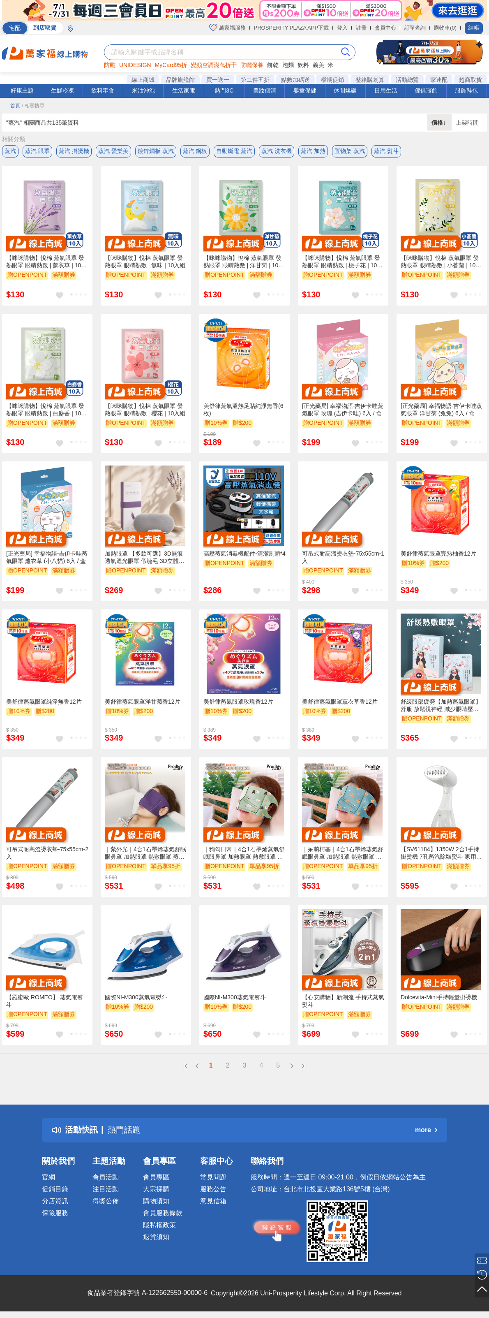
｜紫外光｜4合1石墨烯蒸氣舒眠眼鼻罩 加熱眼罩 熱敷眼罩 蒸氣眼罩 (145, 853)
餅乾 (273, 65)
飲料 (303, 65)
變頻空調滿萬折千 (214, 65)
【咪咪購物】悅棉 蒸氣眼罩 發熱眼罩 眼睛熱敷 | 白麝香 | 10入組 (46, 410)
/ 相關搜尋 (33, 106)
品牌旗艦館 (180, 79)
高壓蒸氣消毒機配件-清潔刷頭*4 (244, 553)
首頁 (15, 106)
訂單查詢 (415, 28)
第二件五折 (255, 79)
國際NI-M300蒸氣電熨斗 (136, 997)
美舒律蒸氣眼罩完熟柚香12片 (438, 553)
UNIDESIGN (135, 65)
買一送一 (217, 79)
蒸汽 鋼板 (195, 151)
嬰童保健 (304, 90)
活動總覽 (407, 79)
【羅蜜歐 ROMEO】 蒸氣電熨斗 (44, 1001)
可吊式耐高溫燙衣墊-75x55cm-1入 (343, 557)
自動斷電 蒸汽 (234, 151)
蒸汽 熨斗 (386, 151)
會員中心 (385, 28)
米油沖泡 (143, 90)
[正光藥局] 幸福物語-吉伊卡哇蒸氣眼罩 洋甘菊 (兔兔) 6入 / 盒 (441, 410)
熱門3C (224, 90)
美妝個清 (264, 90)
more (426, 1129)
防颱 (109, 65)
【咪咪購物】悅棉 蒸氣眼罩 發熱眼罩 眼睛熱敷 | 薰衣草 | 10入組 (46, 262)
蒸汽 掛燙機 (74, 151)
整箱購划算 (369, 79)
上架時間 (467, 122)
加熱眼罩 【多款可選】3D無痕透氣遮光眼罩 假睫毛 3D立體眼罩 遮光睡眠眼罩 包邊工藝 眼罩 (145, 557)
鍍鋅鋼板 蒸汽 (156, 151)
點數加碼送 (295, 79)
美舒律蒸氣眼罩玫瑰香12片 (238, 701)
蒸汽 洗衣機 (276, 151)
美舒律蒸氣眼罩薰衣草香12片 (340, 701)
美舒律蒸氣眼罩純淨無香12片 (44, 701)
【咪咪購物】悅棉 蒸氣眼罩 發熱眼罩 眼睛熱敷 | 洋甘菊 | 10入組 (243, 262)
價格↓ (439, 122)
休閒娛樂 (345, 90)
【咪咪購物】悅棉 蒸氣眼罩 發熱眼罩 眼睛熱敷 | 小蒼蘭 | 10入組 (441, 262)
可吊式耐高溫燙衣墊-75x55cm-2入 (47, 853)
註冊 (361, 28)
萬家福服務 (227, 27)
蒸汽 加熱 (313, 151)
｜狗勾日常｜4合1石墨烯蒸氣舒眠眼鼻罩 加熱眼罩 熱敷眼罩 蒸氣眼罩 (244, 853)
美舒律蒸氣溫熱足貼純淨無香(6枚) (243, 410)
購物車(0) (445, 28)
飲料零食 (102, 90)
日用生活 (385, 90)
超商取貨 (470, 79)
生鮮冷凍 (62, 90)
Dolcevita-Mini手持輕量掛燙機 (439, 997)
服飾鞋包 (466, 90)
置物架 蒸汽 (349, 151)
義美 (318, 65)
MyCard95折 (171, 65)
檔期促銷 (332, 79)
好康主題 (22, 90)
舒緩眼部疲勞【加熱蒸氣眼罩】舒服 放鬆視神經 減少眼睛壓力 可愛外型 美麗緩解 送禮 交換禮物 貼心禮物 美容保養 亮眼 (441, 705)
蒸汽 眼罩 (37, 151)
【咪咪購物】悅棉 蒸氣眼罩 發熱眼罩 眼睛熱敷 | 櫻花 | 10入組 (145, 410)
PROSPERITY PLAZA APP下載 (291, 28)
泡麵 (288, 65)
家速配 (438, 79)
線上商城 (143, 79)
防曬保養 (251, 65)
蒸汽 (10, 151)
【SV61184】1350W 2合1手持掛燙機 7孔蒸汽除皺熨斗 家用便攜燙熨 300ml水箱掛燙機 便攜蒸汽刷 (442, 853)
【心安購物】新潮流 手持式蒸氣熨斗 (343, 1001)
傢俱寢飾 (426, 90)
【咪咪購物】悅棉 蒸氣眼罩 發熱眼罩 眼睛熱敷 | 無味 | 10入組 (145, 262)
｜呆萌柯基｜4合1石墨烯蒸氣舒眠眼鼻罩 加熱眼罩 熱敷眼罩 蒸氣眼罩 (342, 853)
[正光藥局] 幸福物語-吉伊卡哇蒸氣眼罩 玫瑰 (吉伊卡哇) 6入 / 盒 (342, 410)
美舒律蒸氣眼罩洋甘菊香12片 (142, 701)
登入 (342, 28)
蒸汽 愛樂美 (113, 151)
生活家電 (183, 90)
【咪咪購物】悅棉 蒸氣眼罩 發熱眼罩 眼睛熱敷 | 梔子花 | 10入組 (342, 262)
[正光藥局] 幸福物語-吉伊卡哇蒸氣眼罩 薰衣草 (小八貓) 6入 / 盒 (47, 557)
